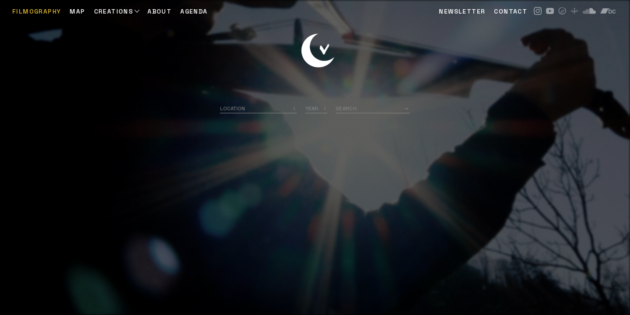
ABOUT (159, 11)
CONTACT (510, 11)
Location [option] (232, 108)
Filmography (36, 11)
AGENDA (193, 11)
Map (77, 11)
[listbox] (316, 108)
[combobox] (258, 108)
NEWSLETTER (462, 11)
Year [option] (311, 108)
